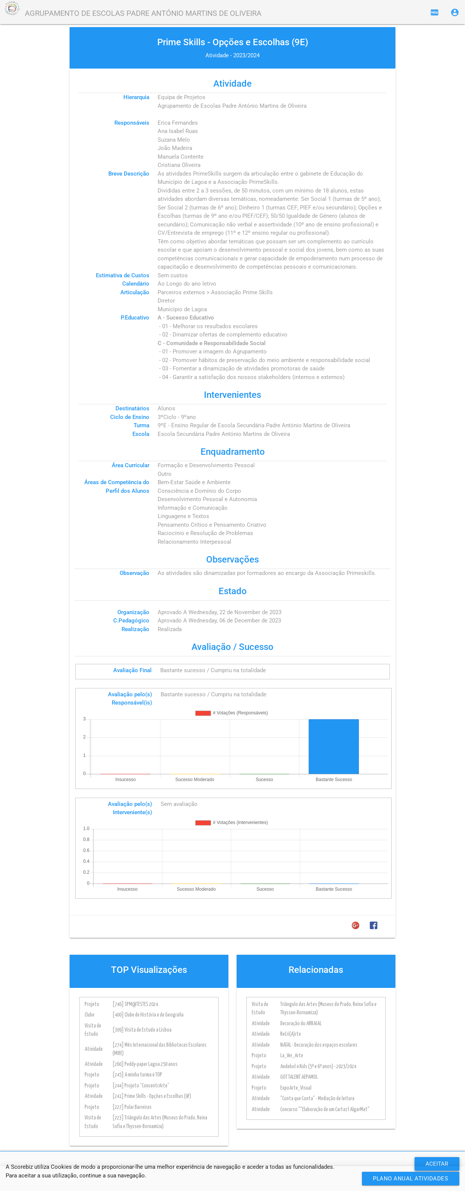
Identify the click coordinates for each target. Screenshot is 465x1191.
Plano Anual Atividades (410, 1178)
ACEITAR (436, 1163)
